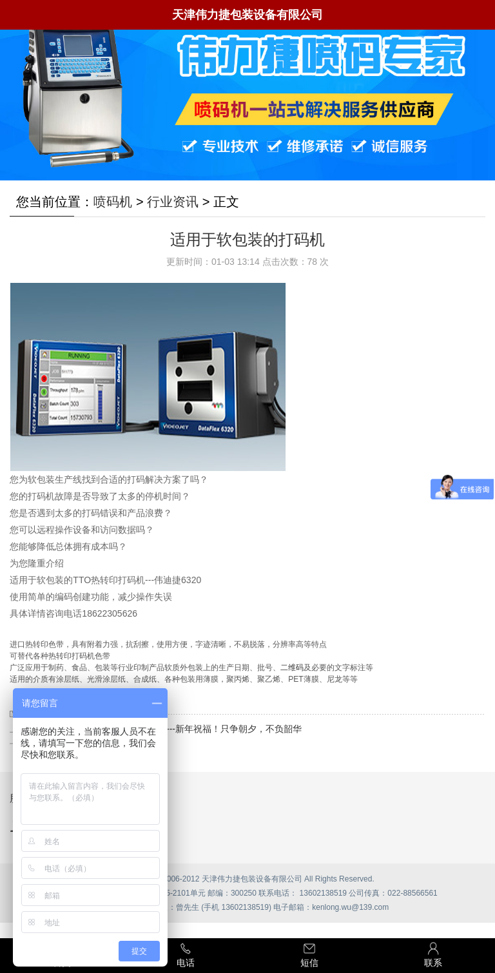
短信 (309, 954)
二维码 (292, 667)
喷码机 (112, 202)
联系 (433, 954)
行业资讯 (173, 202)
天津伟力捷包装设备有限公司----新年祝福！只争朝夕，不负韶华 (174, 729)
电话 (186, 954)
